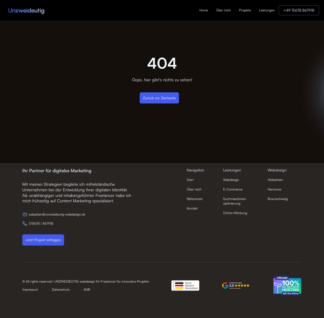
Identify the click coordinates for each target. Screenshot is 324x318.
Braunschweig (278, 199)
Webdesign (231, 180)
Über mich (223, 10)
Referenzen (195, 199)
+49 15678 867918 (299, 10)
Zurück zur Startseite (159, 97)
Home (203, 10)
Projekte (245, 10)
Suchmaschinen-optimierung (235, 201)
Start (190, 180)
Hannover (275, 189)
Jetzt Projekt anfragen (43, 239)
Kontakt (192, 208)
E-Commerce (232, 189)
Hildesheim (275, 180)
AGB (86, 289)
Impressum (30, 289)
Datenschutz (61, 289)
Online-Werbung (235, 213)
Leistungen (267, 10)
